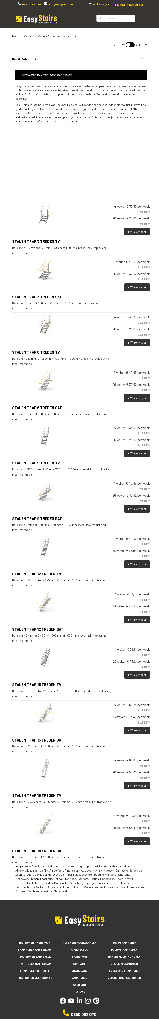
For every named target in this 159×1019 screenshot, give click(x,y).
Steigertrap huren (124, 963)
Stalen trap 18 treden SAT (37, 851)
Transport (79, 956)
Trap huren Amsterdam (34, 949)
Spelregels (79, 949)
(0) (100, 4)
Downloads (79, 970)
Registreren (136, 4)
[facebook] (63, 1003)
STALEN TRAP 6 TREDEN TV (36, 352)
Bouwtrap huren (124, 942)
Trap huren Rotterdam (34, 963)
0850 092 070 (31, 4)
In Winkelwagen (137, 231)
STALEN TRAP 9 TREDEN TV (36, 463)
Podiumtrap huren (124, 949)
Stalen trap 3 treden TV (36, 241)
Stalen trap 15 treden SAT (37, 740)
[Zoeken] (141, 18)
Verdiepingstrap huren (124, 977)
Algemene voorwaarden (79, 942)
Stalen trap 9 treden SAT (37, 518)
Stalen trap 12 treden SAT (37, 629)
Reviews (79, 992)
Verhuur (28, 36)
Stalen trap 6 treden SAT (37, 407)
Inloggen (120, 4)
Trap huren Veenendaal (34, 977)
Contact (79, 963)
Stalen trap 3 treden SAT (37, 297)
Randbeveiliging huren (124, 956)
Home (15, 36)
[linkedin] (79, 1003)
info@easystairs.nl (60, 4)
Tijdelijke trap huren (124, 970)
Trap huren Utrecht (34, 970)
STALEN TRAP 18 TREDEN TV (36, 795)
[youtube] (71, 1003)
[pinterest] (96, 1003)
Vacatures (79, 977)
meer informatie (22, 253)
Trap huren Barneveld (34, 956)
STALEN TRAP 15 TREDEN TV (36, 684)
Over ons (79, 984)
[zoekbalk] (115, 18)
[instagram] (87, 1003)
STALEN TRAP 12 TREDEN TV (36, 574)
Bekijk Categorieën (78, 59)
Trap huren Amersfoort (34, 942)
